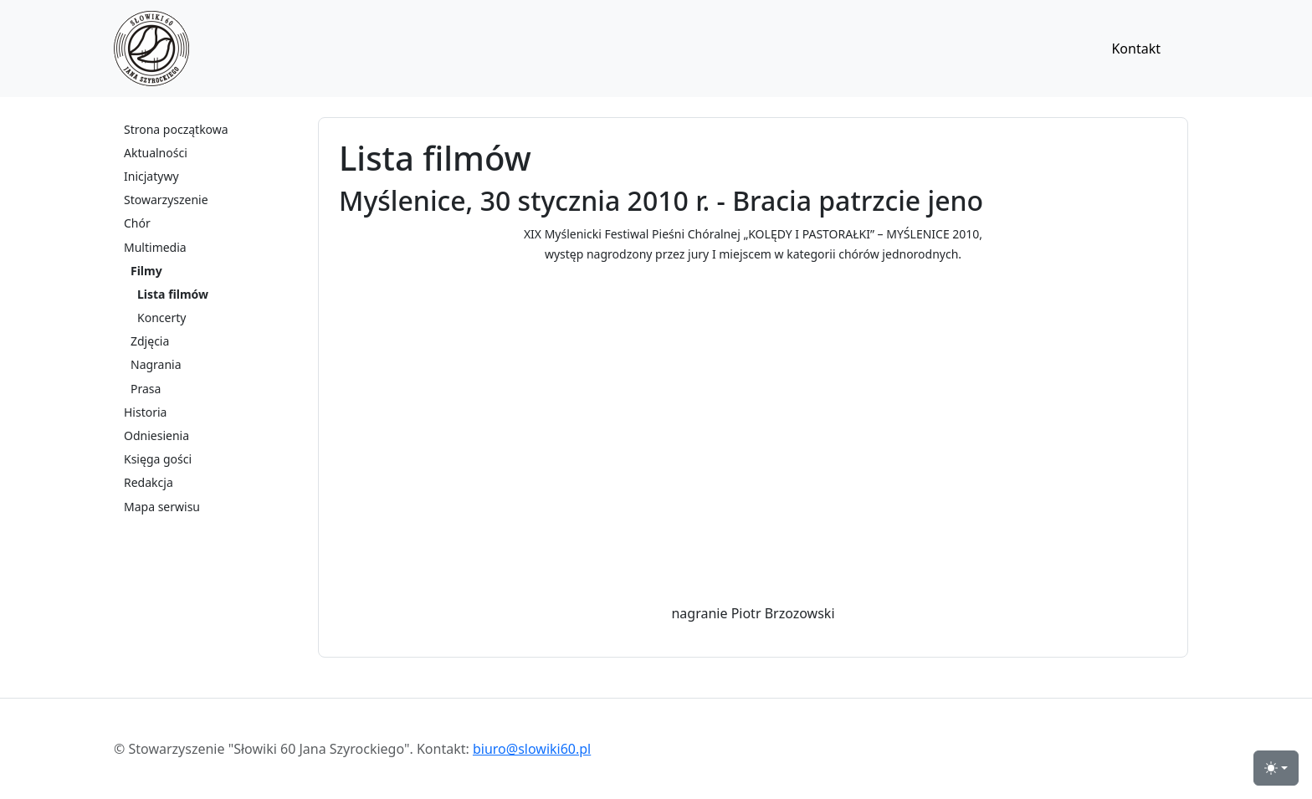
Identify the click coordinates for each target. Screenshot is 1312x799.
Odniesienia (156, 435)
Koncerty (161, 317)
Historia (145, 412)
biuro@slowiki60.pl (532, 749)
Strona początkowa (176, 129)
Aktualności (155, 153)
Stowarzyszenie (166, 199)
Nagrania (156, 364)
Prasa (146, 389)
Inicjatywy (151, 176)
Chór (137, 223)
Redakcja (148, 482)
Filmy (146, 271)
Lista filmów (172, 294)
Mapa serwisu (162, 507)
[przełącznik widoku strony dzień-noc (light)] (1276, 768)
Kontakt (1136, 48)
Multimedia (155, 247)
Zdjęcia (150, 341)
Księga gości (158, 459)
